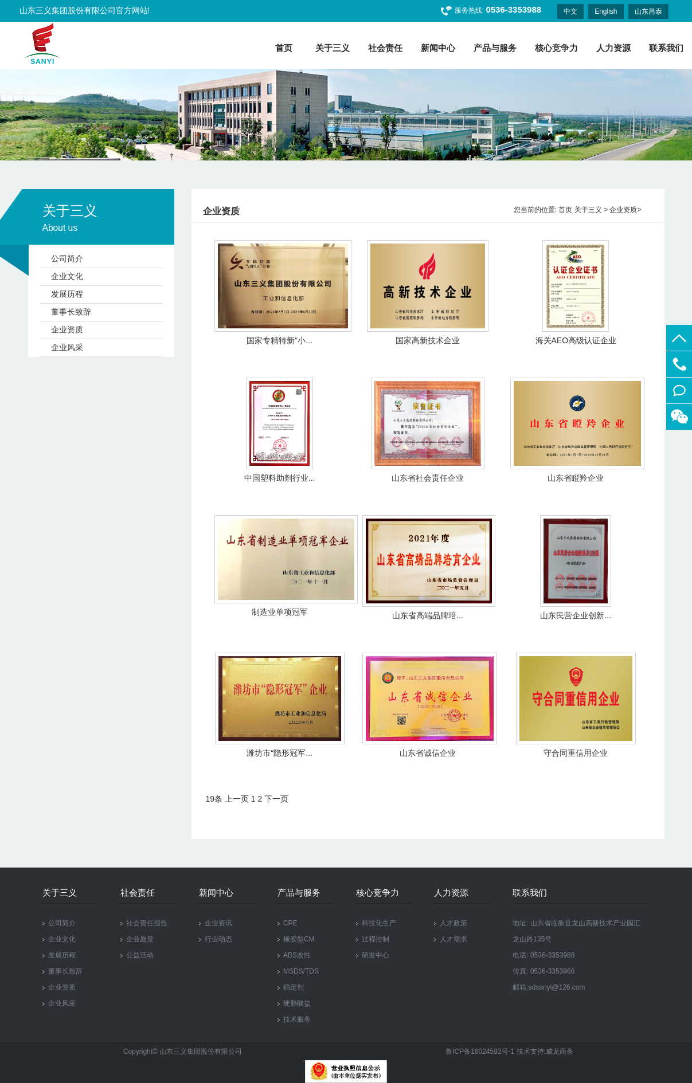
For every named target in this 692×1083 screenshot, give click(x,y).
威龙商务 (559, 1051)
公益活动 (140, 955)
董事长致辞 (71, 311)
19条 (214, 798)
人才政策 (453, 923)
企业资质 (67, 329)
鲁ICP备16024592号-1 (480, 1051)
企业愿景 (140, 939)
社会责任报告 (146, 923)
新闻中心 (438, 48)
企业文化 (67, 276)
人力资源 (613, 48)
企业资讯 (218, 923)
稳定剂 (293, 987)
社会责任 (385, 48)
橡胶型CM (299, 939)
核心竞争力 (556, 48)
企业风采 (67, 347)
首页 (565, 210)
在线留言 (679, 390)
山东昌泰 (648, 11)
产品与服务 (495, 48)
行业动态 (218, 939)
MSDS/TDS (301, 971)
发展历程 (67, 294)
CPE (290, 923)
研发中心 (375, 955)
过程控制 (375, 939)
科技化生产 (379, 923)
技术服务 (297, 1019)
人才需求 (453, 939)
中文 (570, 11)
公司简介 (67, 258)
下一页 (276, 798)
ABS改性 (297, 955)
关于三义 (332, 48)
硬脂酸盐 (297, 1003)
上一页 (237, 798)
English (606, 11)
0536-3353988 (679, 364)
